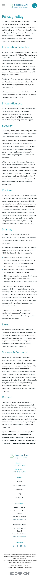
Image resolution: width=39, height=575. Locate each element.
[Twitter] (25, 546)
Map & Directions (19, 519)
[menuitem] (9, 568)
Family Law (19, 490)
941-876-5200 (19, 472)
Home (19, 481)
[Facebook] (18, 546)
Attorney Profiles (19, 486)
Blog (19, 494)
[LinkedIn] (14, 546)
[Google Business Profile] (21, 546)
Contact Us (19, 498)
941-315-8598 (19, 465)
